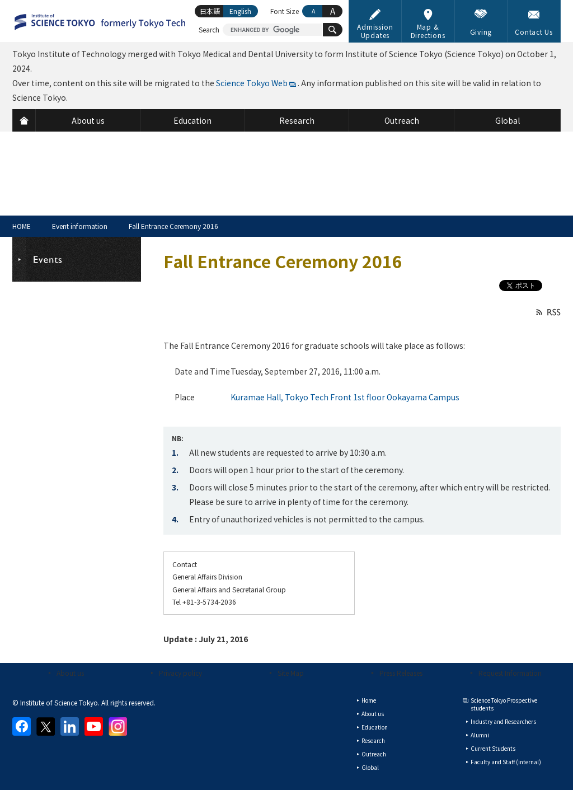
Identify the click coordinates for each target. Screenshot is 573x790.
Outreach (373, 754)
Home (368, 700)
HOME (21, 226)
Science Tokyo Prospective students (504, 704)
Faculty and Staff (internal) (506, 762)
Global (370, 767)
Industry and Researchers (503, 721)
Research (373, 740)
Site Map (291, 672)
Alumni (480, 735)
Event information (79, 226)
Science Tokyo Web (252, 82)
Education (374, 727)
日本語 (210, 11)
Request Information (510, 672)
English (240, 11)
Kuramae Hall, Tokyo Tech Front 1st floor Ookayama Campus (345, 397)
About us (70, 672)
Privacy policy (180, 672)
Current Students (493, 748)
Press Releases (400, 672)
